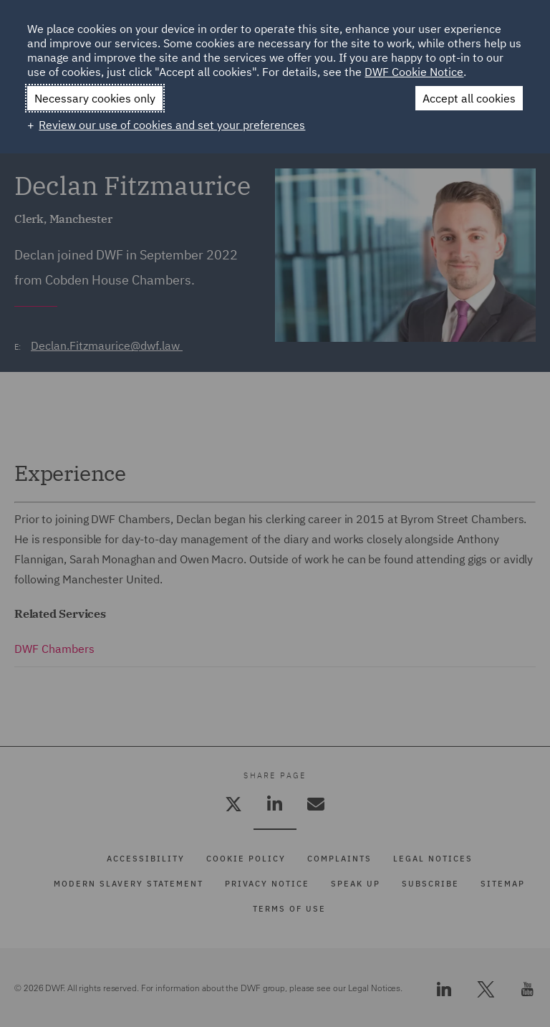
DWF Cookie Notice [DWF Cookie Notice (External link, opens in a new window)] (414, 72)
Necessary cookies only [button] (94, 98)
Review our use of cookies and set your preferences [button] (172, 125)
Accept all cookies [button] (469, 98)
